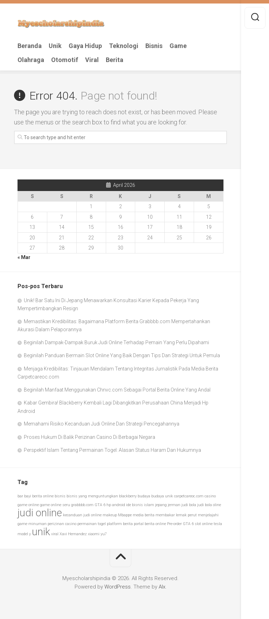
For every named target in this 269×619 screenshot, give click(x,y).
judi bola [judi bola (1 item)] (188, 505)
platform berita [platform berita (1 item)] (120, 524)
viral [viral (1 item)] (54, 534)
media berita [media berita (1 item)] (143, 515)
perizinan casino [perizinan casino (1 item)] (62, 524)
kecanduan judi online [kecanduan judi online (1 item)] (82, 515)
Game (178, 45)
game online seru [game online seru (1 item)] (55, 505)
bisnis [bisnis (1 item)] (60, 496)
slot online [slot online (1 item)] (204, 524)
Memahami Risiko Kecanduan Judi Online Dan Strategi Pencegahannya (101, 424)
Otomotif (64, 59)
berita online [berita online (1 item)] (43, 496)
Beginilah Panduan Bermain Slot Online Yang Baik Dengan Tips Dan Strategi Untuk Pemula (122, 355)
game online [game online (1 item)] (28, 505)
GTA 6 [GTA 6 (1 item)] (100, 505)
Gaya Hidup (85, 45)
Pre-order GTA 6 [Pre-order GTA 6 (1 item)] (180, 524)
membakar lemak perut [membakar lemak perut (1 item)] (176, 515)
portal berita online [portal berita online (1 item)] (150, 524)
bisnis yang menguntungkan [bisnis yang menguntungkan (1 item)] (92, 496)
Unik (55, 45)
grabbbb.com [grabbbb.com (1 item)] (82, 505)
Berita (114, 59)
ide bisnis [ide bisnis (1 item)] (134, 505)
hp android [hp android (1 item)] (115, 505)
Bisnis (154, 45)
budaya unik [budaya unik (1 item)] (162, 496)
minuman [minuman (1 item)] (37, 524)
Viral (92, 59)
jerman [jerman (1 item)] (174, 505)
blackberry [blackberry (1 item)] (128, 496)
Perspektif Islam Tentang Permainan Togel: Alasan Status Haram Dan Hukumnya (112, 450)
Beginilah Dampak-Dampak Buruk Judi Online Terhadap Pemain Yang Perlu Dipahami (116, 342)
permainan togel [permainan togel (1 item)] (91, 524)
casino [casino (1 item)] (210, 496)
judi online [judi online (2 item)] (40, 513)
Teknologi (123, 45)
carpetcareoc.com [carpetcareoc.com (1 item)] (189, 496)
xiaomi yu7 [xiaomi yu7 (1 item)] (97, 534)
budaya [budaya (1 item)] (144, 496)
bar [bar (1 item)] (20, 496)
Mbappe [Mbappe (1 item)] (125, 515)
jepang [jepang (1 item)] (161, 505)
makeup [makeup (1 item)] (110, 515)
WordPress (117, 587)
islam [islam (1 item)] (149, 505)
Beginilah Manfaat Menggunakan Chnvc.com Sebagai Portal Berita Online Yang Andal (117, 390)
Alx (162, 587)
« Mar (24, 257)
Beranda (30, 45)
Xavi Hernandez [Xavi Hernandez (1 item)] (73, 534)
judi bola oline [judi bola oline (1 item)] (209, 505)
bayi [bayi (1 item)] (27, 496)
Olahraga (31, 59)
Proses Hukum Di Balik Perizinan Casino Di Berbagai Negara (89, 437)
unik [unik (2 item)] (41, 532)
